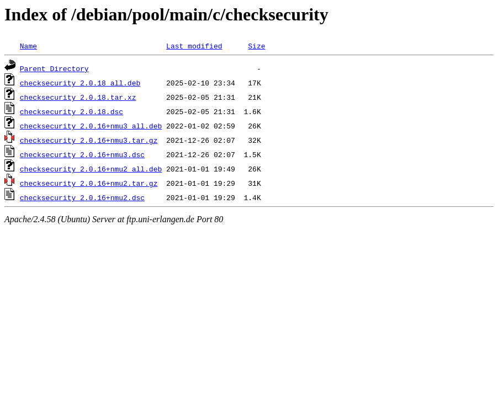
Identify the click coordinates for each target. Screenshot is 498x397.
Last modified (194, 46)
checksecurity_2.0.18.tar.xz (78, 97)
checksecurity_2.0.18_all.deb (80, 83)
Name (28, 46)
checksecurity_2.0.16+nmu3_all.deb (91, 126)
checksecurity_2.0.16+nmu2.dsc (82, 197)
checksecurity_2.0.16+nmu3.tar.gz (89, 140)
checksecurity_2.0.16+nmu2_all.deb (91, 169)
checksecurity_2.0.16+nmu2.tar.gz (89, 183)
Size (256, 46)
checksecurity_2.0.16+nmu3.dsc (82, 154)
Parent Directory (54, 68)
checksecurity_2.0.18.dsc (71, 111)
